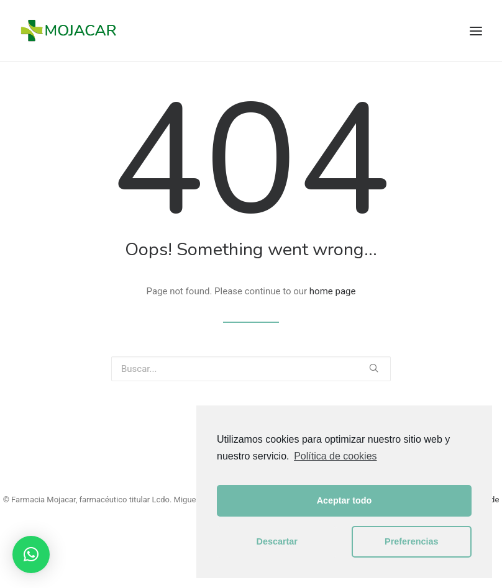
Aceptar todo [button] (344, 500)
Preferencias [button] (411, 541)
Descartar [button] (277, 541)
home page (332, 291)
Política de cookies (335, 456)
